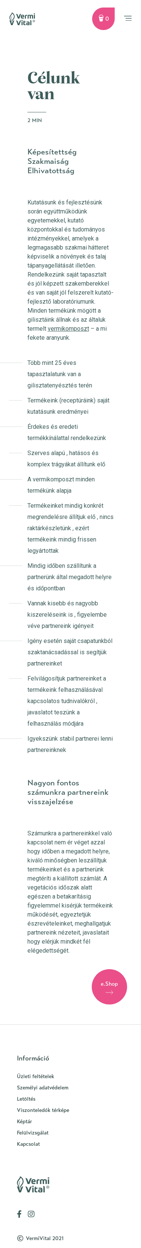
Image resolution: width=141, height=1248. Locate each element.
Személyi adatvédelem (42, 1088)
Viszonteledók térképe (43, 1110)
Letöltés (26, 1099)
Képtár (24, 1121)
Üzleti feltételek (35, 1076)
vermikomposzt (68, 328)
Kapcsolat (28, 1144)
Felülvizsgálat (33, 1133)
